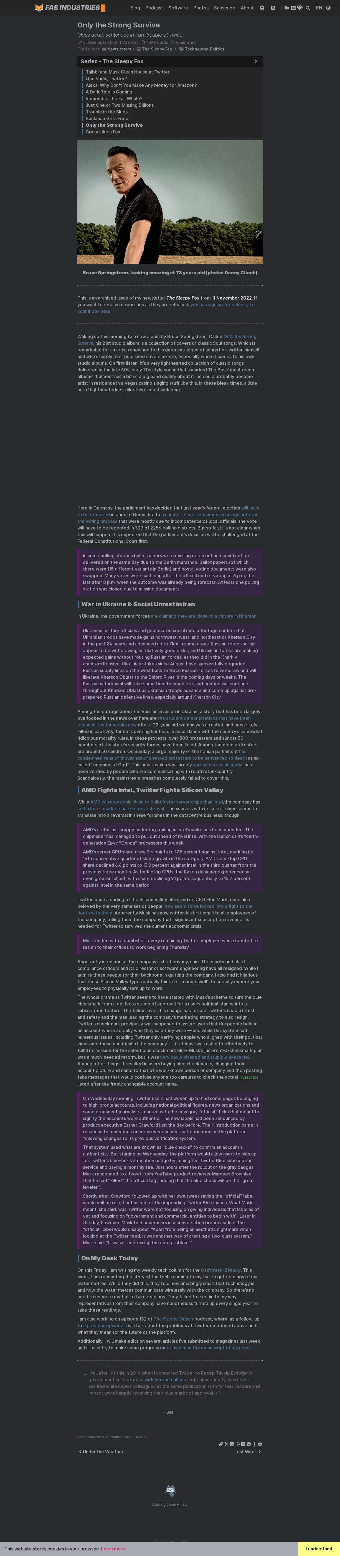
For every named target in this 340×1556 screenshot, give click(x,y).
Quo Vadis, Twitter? (106, 78)
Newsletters (119, 49)
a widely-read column (163, 1379)
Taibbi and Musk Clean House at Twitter (127, 72)
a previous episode (103, 1325)
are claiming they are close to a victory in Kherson (204, 616)
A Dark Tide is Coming (109, 92)
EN (319, 8)
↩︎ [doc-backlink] (217, 1393)
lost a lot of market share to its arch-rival (120, 808)
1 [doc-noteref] (167, 1042)
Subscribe (225, 8)
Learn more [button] (113, 1549)
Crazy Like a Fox (103, 132)
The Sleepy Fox (157, 49)
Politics (217, 49)
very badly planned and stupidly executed (204, 1057)
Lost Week (248, 1451)
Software (179, 8)
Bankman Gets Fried (107, 118)
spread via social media (217, 764)
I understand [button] (319, 1548)
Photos (202, 8)
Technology (196, 49)
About (248, 8)
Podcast (155, 8)
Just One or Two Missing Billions (120, 105)
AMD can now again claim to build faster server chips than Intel (156, 802)
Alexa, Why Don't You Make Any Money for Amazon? (141, 85)
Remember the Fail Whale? (114, 98)
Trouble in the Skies (107, 112)
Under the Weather (100, 1451)
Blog (135, 8)
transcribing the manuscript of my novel (208, 1347)
